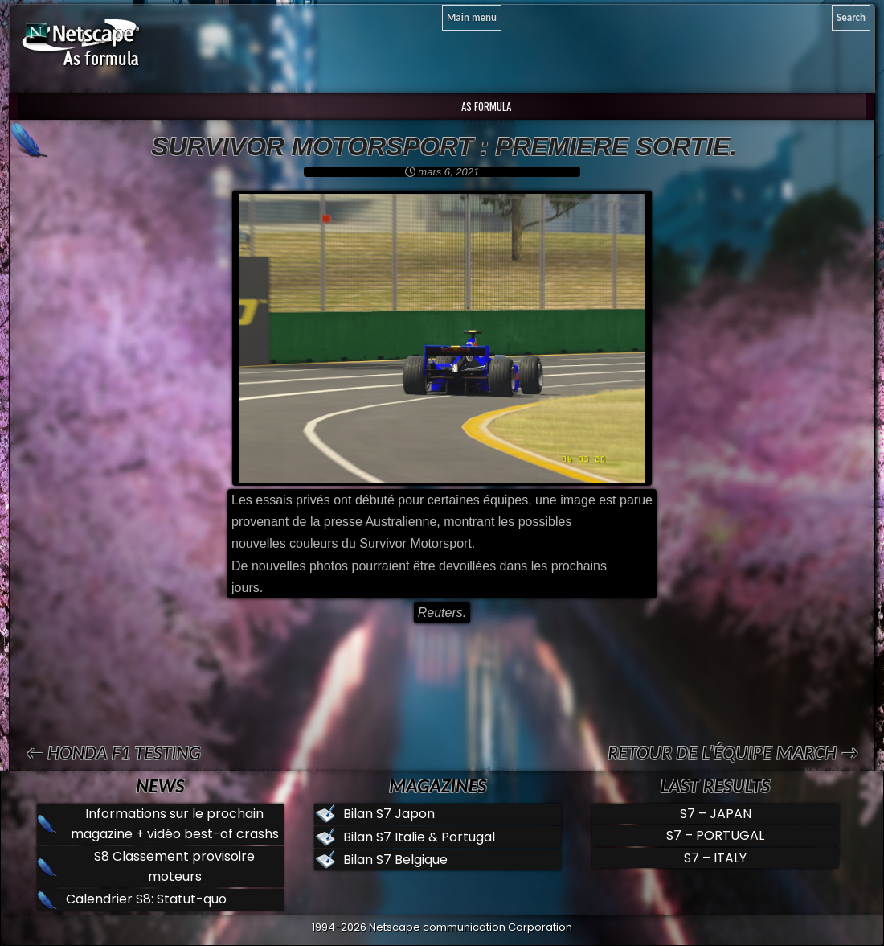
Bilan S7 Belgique (395, 859)
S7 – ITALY (715, 858)
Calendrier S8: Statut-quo (146, 899)
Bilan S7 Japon (389, 813)
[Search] (851, 18)
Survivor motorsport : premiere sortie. (444, 146)
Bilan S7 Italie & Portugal (419, 837)
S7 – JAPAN (715, 813)
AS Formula (485, 106)
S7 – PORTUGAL (715, 835)
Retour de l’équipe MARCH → (733, 752)
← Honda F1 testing (113, 752)
